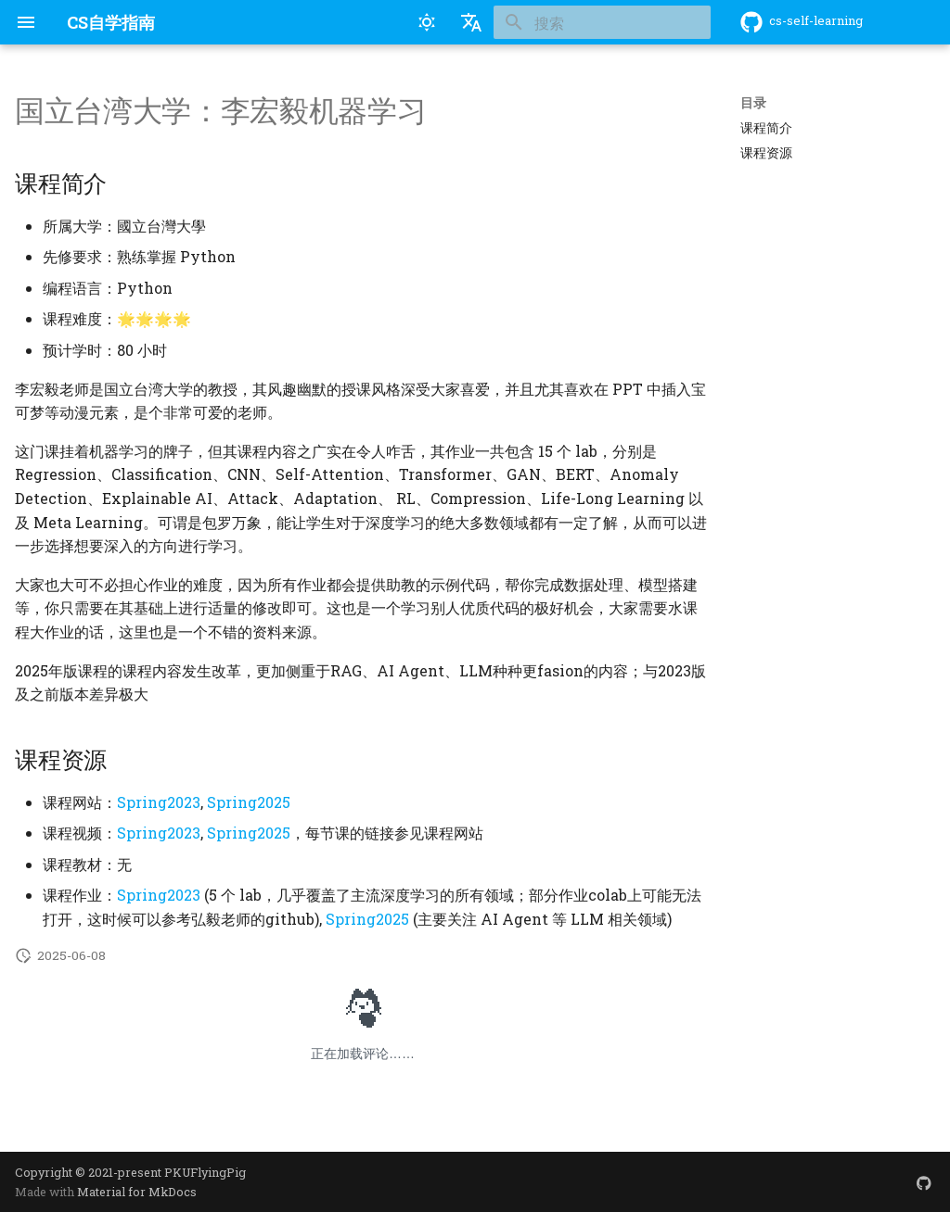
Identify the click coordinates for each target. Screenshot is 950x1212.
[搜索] (602, 22)
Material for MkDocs (137, 1191)
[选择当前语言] (471, 22)
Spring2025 (248, 802)
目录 (753, 103)
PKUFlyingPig (205, 1172)
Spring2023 (158, 802)
